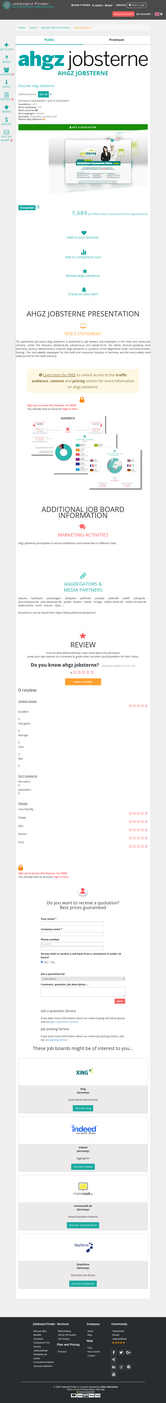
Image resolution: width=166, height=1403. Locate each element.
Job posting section (57, 1057)
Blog (90, 1335)
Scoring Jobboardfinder (41, 1348)
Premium (62, 1351)
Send (120, 1018)
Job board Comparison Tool (42, 1341)
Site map (100, 1389)
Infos (6, 84)
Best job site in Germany (55, 27)
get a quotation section (64, 1039)
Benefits (37, 1335)
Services (120, 5)
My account (144, 14)
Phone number (50, 956)
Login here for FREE (59, 392)
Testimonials (118, 1331)
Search (97, 5)
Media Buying (64, 1331)
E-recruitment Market (44, 1362)
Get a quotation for (53, 991)
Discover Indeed (83, 1166)
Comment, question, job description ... (64, 1001)
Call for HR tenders (67, 1335)
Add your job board (123, 14)
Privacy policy (87, 1389)
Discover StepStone (83, 1283)
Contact (91, 1355)
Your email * (48, 936)
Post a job (136, 5)
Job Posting (63, 1339)
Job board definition (43, 1366)
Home (21, 27)
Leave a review (83, 699)
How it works (80, 5)
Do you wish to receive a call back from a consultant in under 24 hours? (81, 972)
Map (108, 5)
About (6, 60)
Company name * (51, 946)
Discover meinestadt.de (83, 1225)
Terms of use (73, 1389)
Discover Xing (83, 1108)
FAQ (90, 1348)
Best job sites (40, 1331)
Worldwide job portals (40, 1356)
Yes (44, 979)
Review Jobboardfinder (119, 1339)
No (51, 979)
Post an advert (6, 136)
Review (6, 109)
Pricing (6, 122)
